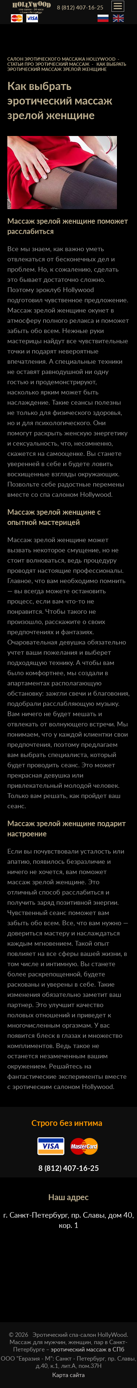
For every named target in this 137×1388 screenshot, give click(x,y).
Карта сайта (68, 1375)
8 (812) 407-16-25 (80, 8)
